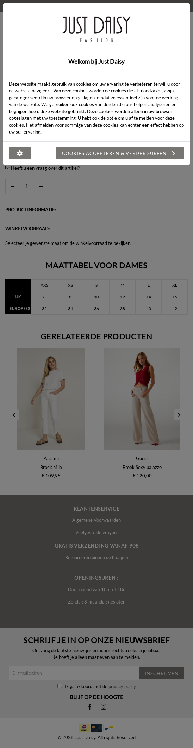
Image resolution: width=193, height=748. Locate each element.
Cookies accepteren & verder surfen (120, 153)
